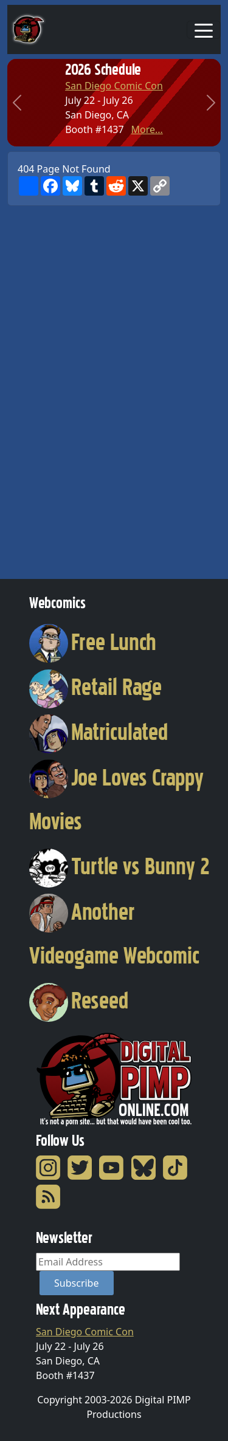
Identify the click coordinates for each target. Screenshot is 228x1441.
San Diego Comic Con (114, 85)
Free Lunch (92, 642)
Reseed (78, 1000)
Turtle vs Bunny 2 (119, 866)
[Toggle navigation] (204, 30)
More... (146, 129)
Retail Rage (95, 687)
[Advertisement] (56, 388)
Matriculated (98, 732)
